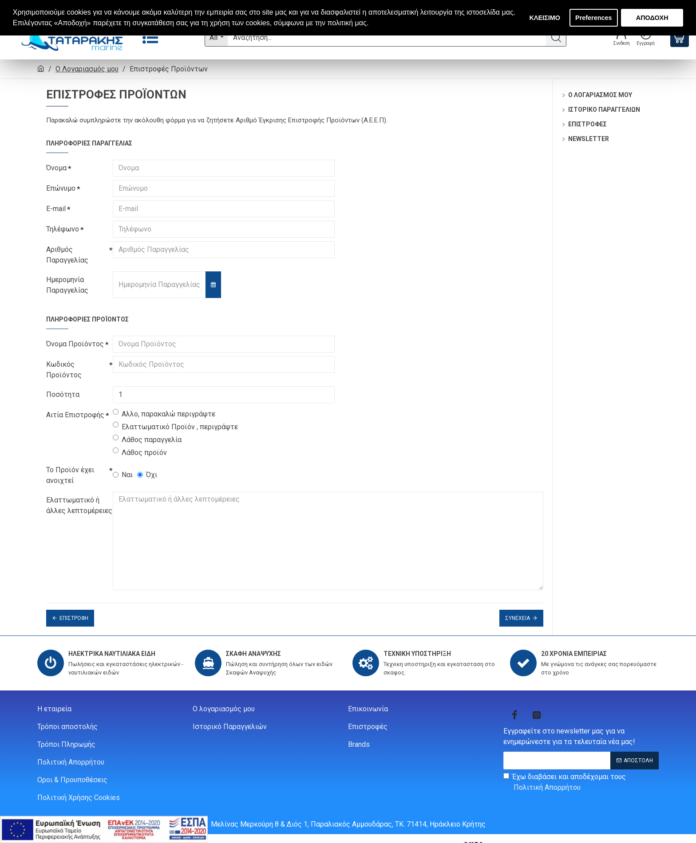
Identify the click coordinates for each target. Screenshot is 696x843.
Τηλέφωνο (62, 229)
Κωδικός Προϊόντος (64, 369)
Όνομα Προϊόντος (75, 344)
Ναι (123, 475)
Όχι (147, 475)
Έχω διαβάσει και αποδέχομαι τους (564, 771)
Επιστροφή (73, 607)
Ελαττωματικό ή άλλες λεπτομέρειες (79, 505)
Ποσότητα (62, 394)
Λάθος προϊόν (140, 452)
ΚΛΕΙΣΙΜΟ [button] (544, 17)
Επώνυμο (60, 188)
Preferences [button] (593, 17)
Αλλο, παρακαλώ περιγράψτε (164, 413)
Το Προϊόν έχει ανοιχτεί (70, 475)
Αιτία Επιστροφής (75, 415)
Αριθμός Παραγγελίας (67, 254)
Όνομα (56, 168)
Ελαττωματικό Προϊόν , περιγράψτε (175, 426)
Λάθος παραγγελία (147, 439)
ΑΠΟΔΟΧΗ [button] (652, 17)
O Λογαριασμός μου (87, 69)
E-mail (56, 208)
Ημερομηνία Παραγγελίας (67, 284)
